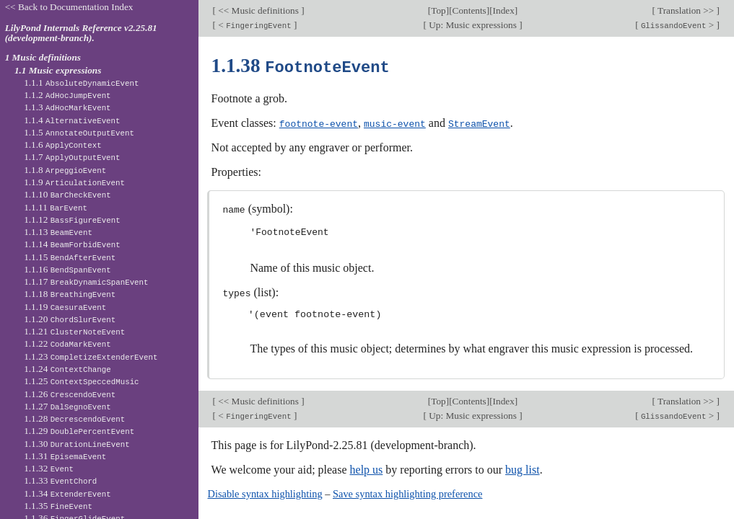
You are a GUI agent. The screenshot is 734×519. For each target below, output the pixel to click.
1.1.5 (79, 132)
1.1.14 (72, 244)
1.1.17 (86, 281)
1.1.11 (55, 207)
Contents (469, 10)
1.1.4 (72, 120)
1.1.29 (79, 430)
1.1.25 (81, 381)
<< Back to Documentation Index (69, 6)
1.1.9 (74, 182)
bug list (522, 467)
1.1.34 (67, 493)
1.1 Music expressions (58, 70)
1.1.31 (65, 456)
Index (504, 10)
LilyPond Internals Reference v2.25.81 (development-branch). (81, 33)
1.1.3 (67, 107)
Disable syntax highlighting (265, 491)
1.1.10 (67, 194)
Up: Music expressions (473, 24)
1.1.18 (69, 293)
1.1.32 (49, 468)
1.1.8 (65, 169)
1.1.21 (74, 331)
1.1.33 (60, 480)
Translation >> (686, 10)
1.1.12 (72, 219)
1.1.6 (63, 144)
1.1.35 (58, 505)
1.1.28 (74, 418)
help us (366, 467)
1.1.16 (67, 269)
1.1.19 (65, 306)
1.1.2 (67, 94)
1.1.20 (69, 319)
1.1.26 (69, 394)
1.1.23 (90, 356)
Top (438, 10)
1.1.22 (67, 343)
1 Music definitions (43, 57)
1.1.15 (69, 257)
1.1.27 (67, 406)
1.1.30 (76, 443)
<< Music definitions (258, 10)
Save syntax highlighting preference (407, 491)
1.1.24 (67, 368)
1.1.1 (81, 82)
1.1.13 (58, 231)
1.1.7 (72, 156)
